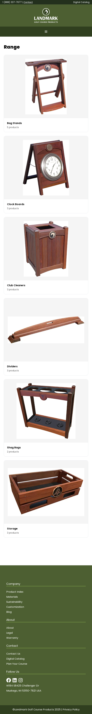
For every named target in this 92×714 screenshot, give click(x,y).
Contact (28, 2)
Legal (9, 633)
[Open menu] (46, 31)
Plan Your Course (16, 664)
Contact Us (13, 654)
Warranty (12, 638)
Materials (12, 597)
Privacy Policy (71, 709)
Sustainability (14, 602)
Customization (15, 607)
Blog (9, 612)
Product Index (14, 592)
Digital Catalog (81, 2)
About (10, 628)
